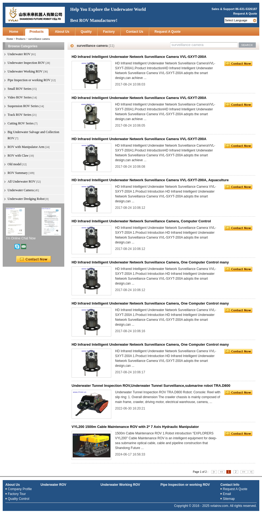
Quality (86, 32)
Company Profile (20, 489)
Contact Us (134, 32)
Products (36, 32)
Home (13, 32)
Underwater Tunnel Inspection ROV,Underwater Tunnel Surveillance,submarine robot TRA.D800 (151, 386)
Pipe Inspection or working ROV (185, 485)
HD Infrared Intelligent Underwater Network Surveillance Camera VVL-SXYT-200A (139, 57)
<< (221, 471)
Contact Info (229, 485)
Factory (109, 32)
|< (214, 471)
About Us (62, 32)
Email (227, 494)
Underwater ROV (53, 485)
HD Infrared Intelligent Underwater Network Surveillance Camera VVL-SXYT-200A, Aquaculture (150, 180)
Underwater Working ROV (120, 485)
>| (251, 471)
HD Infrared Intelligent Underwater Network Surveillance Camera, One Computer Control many (150, 262)
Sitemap (229, 499)
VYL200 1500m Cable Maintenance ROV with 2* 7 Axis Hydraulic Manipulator (135, 427)
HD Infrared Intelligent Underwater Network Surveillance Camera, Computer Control (141, 221)
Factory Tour (17, 494)
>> (244, 471)
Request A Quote (245, 13)
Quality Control (18, 499)
